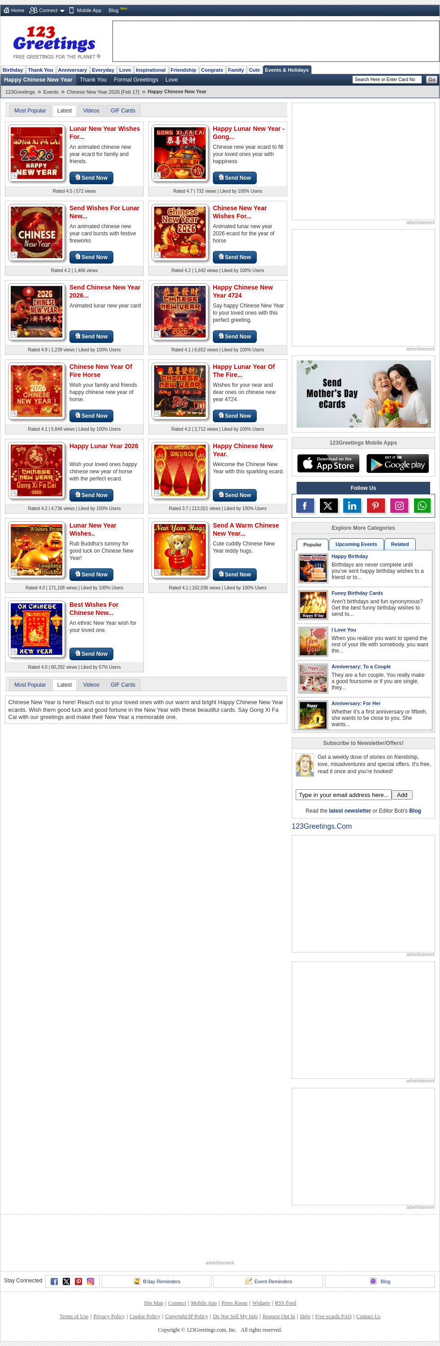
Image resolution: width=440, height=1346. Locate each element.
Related (400, 544)
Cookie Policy (144, 1316)
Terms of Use (74, 1316)
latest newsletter (350, 811)
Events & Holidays (287, 70)
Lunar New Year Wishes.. (92, 529)
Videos (91, 111)
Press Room (235, 1303)
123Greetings (20, 92)
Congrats (212, 70)
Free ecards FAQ (333, 1316)
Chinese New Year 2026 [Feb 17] (103, 92)
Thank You (40, 70)
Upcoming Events (356, 544)
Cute (254, 70)
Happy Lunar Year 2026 (103, 446)
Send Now (91, 177)
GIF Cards (123, 111)
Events (51, 92)
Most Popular (30, 111)
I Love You (344, 629)
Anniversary (72, 70)
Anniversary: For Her (356, 703)
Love (125, 70)
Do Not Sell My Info (235, 1316)
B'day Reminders (157, 1281)
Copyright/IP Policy (186, 1316)
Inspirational (151, 70)
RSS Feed (285, 1303)
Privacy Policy (109, 1316)
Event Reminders (268, 1281)
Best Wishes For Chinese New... (94, 608)
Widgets (261, 1303)
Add (402, 795)
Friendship (183, 70)
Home (17, 10)
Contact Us (368, 1316)
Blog (113, 10)
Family (236, 70)
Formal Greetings (136, 79)
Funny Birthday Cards (357, 593)
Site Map (154, 1303)
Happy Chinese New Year (38, 79)
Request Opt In (279, 1316)
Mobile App (89, 10)
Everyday (103, 70)
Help (305, 1316)
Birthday (13, 70)
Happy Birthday (350, 556)
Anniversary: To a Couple (361, 666)
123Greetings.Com (322, 826)
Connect (48, 10)
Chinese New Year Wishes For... (240, 212)
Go (432, 79)
